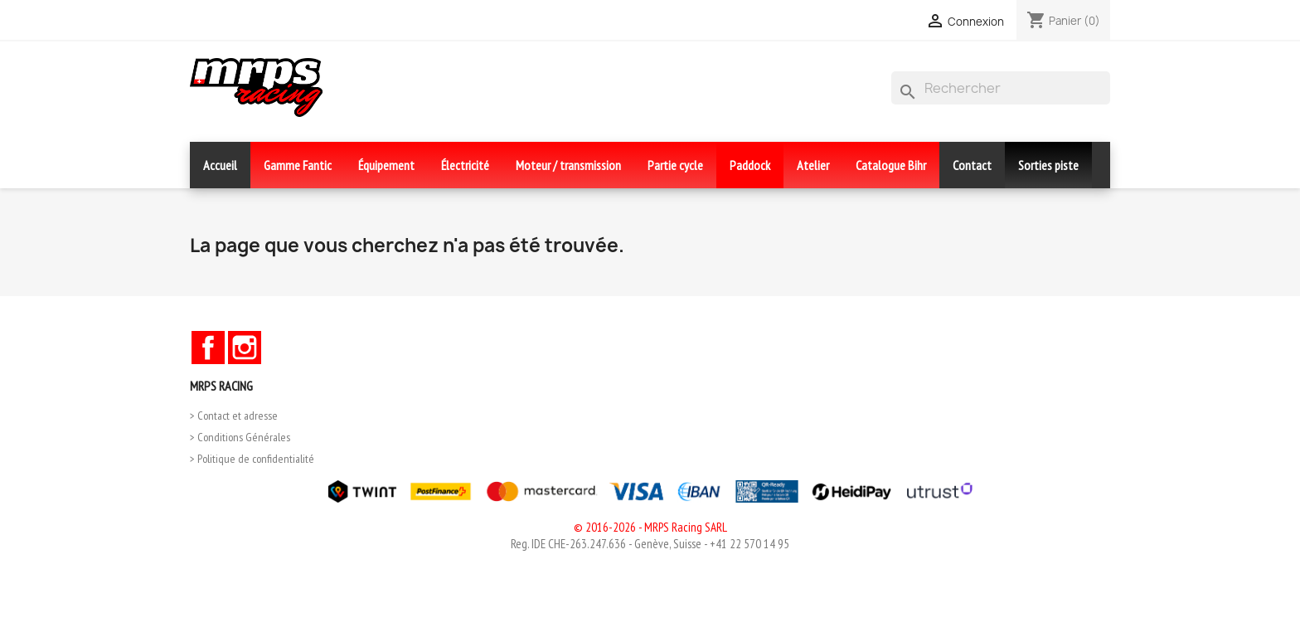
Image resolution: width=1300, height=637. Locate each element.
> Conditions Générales (240, 437)
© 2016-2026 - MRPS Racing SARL (650, 527)
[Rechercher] (1000, 88)
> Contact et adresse (234, 415)
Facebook (208, 347)
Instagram (244, 347)
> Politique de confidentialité (252, 458)
